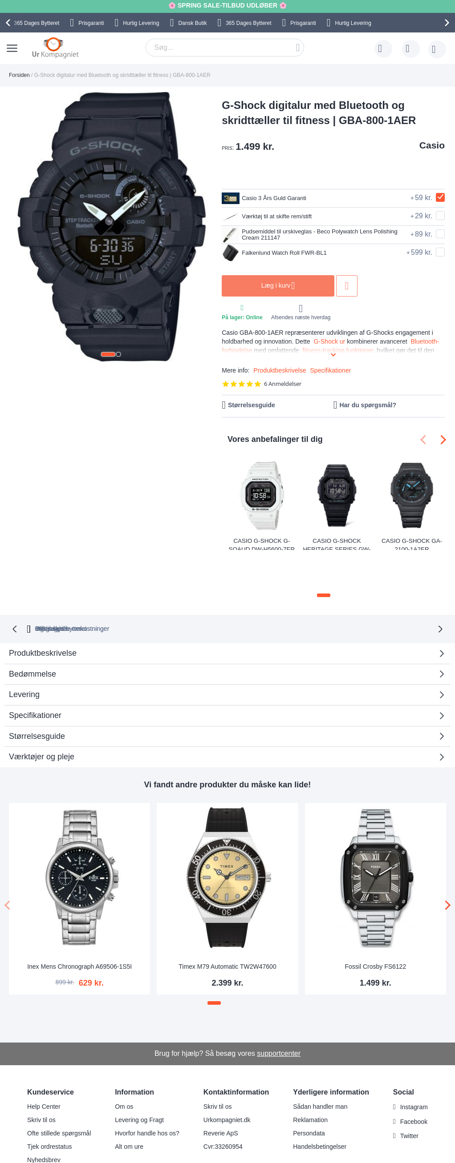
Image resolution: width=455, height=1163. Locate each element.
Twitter (409, 1100)
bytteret (125, 593)
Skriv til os (41, 1084)
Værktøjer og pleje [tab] (41, 721)
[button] (108, 354)
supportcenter (279, 1018)
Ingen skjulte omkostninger (271, 593)
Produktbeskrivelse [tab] (43, 617)
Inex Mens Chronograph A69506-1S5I (79, 931)
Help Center (44, 1071)
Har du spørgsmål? (367, 405)
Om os (124, 1071)
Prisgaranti (91, 23)
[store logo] (55, 47)
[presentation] (9, 22)
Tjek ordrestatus (49, 1111)
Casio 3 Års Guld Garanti (271, 198)
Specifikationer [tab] (35, 679)
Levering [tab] (24, 658)
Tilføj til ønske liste (375, 286)
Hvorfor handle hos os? (147, 1097)
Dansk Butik (192, 23)
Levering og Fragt (139, 1084)
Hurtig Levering (141, 23)
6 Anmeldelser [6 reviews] (282, 384)
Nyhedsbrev (44, 1124)
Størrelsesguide (251, 405)
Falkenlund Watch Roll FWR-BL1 (284, 253)
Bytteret (36, 23)
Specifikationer (330, 370)
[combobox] (225, 47)
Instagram (414, 1071)
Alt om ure (129, 1111)
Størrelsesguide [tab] (37, 700)
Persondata (309, 1097)
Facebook (413, 1086)
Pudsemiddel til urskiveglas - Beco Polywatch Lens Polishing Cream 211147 (312, 235)
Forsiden (19, 75)
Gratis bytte (193, 593)
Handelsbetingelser (319, 1111)
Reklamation (310, 1084)
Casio (432, 145)
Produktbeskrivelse (279, 370)
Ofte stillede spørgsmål (59, 1097)
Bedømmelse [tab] (32, 638)
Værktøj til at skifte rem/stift (275, 216)
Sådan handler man (320, 1071)
